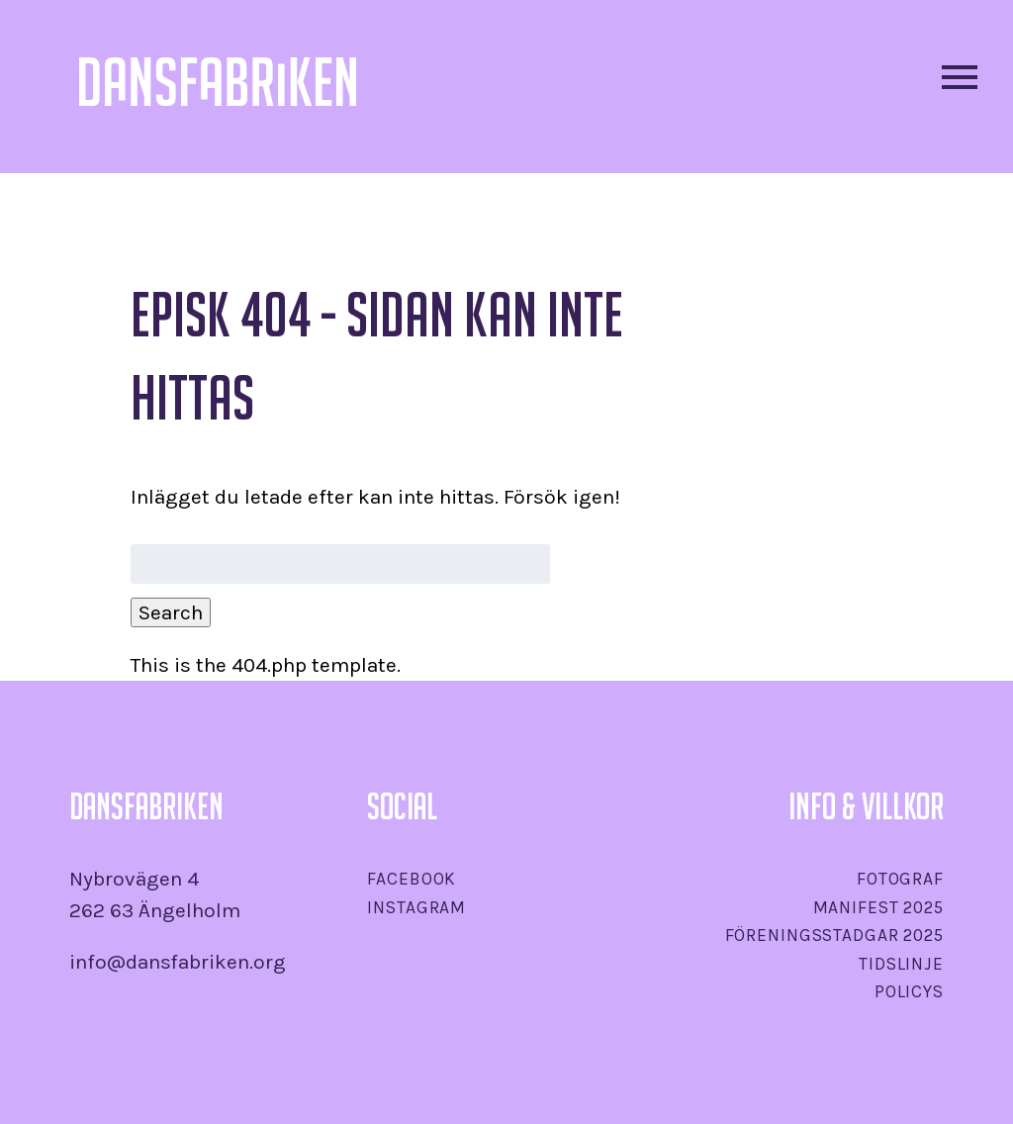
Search (170, 612)
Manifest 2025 (878, 907)
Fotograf (900, 879)
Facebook (411, 879)
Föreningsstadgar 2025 (834, 935)
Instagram (416, 907)
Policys (909, 991)
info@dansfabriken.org (177, 962)
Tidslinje (901, 964)
